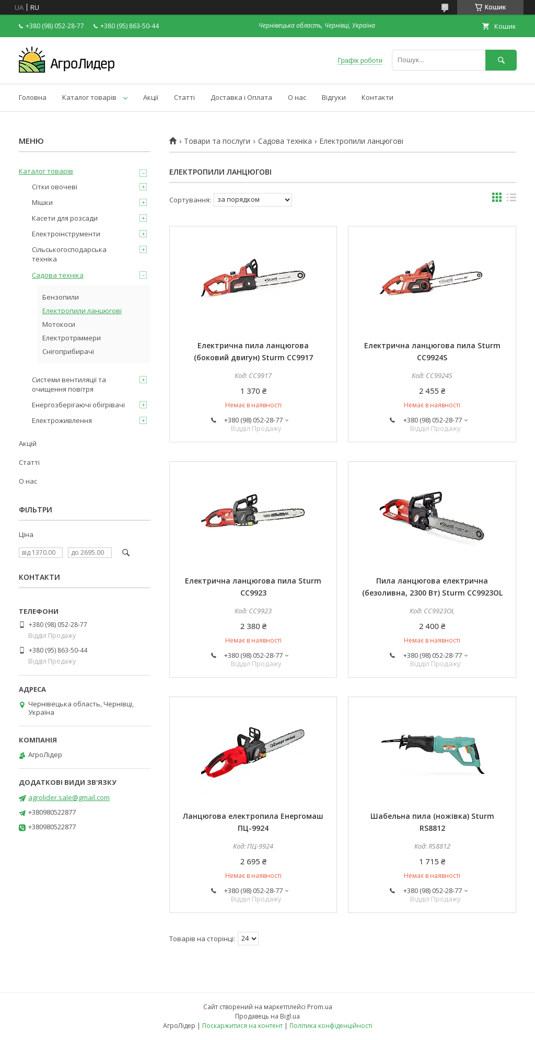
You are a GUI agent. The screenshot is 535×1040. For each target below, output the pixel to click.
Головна (32, 97)
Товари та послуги (217, 141)
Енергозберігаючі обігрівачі (78, 404)
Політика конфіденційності (331, 1025)
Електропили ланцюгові (82, 310)
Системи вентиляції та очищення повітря (69, 384)
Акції (150, 97)
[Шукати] (501, 60)
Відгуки (334, 97)
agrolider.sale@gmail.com (69, 797)
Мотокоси (58, 324)
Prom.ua (319, 1006)
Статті (184, 97)
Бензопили (60, 297)
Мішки (42, 202)
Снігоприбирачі (68, 351)
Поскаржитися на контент (242, 1025)
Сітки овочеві (54, 186)
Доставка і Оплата (241, 97)
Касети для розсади (65, 218)
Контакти (377, 97)
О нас (297, 97)
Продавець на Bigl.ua (267, 1016)
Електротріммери (71, 337)
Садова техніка (285, 141)
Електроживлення (62, 420)
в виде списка (511, 199)
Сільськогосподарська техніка (69, 254)
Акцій (28, 443)
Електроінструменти (66, 233)
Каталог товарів (89, 97)
